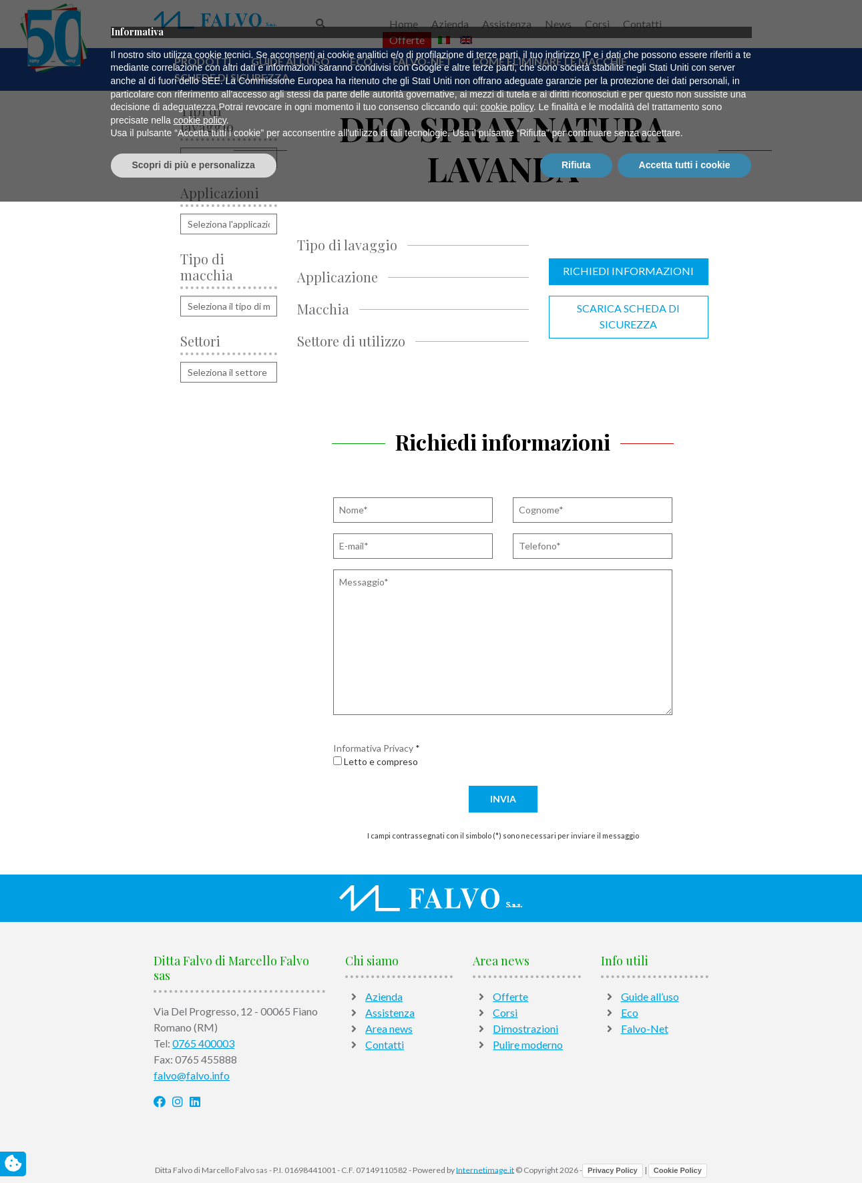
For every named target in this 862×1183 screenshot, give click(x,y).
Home (403, 23)
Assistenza (506, 23)
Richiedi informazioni (628, 270)
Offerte (407, 39)
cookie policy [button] (507, 1089)
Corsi (597, 23)
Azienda (450, 23)
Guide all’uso (290, 61)
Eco (361, 61)
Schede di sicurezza (231, 77)
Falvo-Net (422, 61)
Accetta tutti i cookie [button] (684, 1146)
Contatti (642, 23)
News (558, 23)
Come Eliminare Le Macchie (549, 61)
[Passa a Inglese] (466, 40)
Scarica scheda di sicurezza (628, 316)
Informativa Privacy (373, 748)
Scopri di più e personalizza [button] (193, 1146)
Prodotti (202, 61)
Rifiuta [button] (576, 1146)
